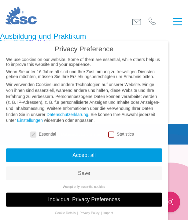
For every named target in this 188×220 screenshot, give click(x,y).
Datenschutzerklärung (67, 118)
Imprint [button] (108, 217)
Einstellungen (30, 124)
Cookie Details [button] (66, 217)
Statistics (121, 137)
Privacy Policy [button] (89, 217)
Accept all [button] (84, 159)
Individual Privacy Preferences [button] (84, 203)
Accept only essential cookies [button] (84, 190)
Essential (43, 137)
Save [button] (84, 177)
